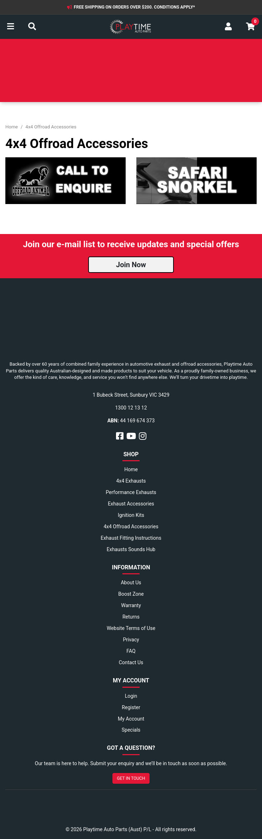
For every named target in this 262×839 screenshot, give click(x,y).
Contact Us (131, 662)
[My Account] (228, 27)
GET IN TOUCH (131, 778)
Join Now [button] (131, 264)
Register (131, 707)
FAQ (130, 651)
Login (131, 696)
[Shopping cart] (250, 27)
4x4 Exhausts (131, 481)
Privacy (131, 639)
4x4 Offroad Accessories (131, 526)
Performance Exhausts (131, 492)
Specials (131, 730)
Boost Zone (130, 594)
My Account (131, 719)
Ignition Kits (131, 515)
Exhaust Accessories (131, 504)
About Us (131, 582)
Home (131, 469)
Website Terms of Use (131, 628)
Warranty (131, 605)
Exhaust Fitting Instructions (131, 538)
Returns (131, 617)
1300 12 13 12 (131, 408)
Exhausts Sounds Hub (131, 549)
